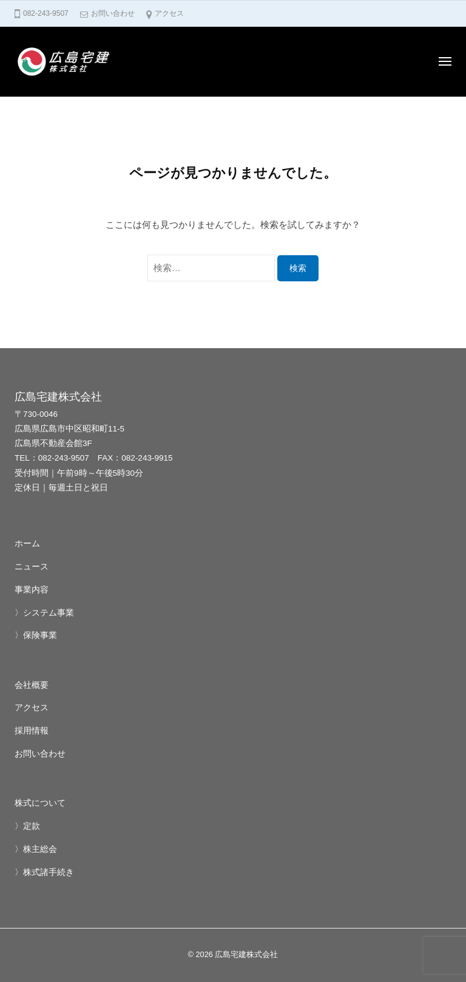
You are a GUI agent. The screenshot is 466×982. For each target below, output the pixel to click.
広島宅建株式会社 (246, 954)
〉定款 (27, 826)
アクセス (169, 13)
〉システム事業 (44, 612)
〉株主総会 (36, 849)
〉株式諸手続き (44, 872)
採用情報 (32, 730)
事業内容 (32, 589)
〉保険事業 (36, 635)
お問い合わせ (113, 13)
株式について (40, 803)
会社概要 (32, 685)
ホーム (27, 543)
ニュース (32, 566)
